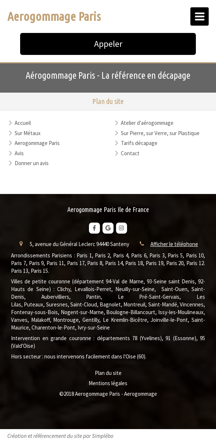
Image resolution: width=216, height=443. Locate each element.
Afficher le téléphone (174, 244)
